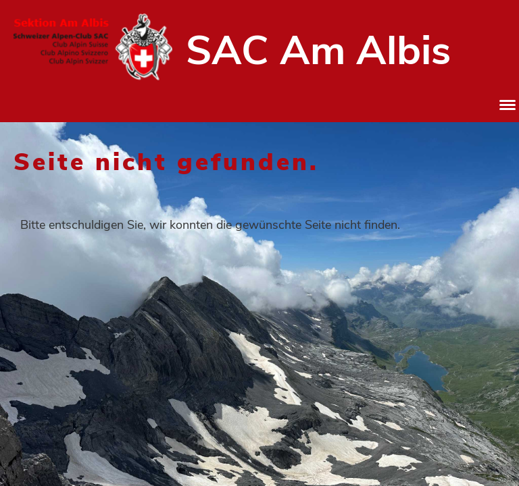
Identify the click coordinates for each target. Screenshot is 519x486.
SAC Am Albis (318, 50)
